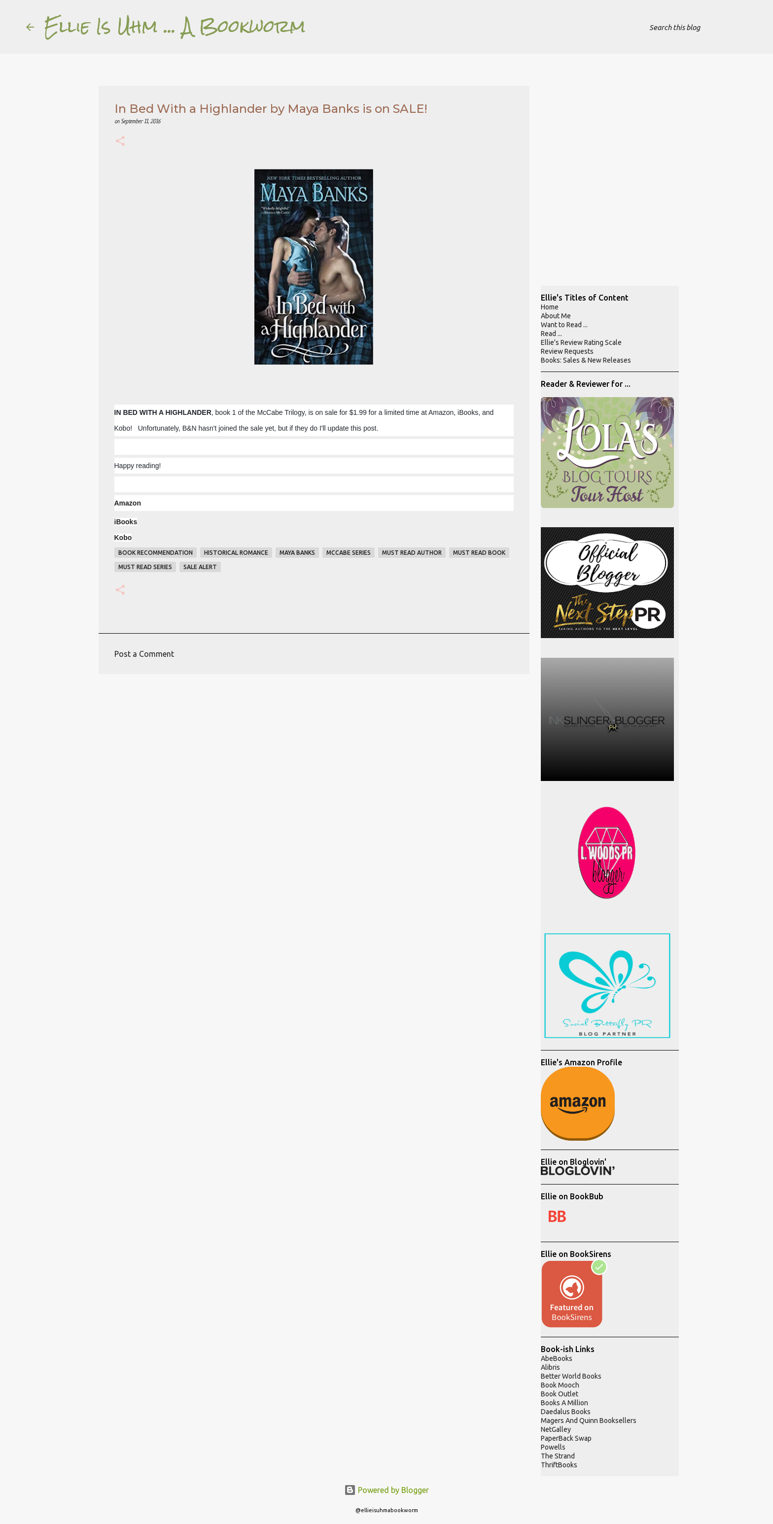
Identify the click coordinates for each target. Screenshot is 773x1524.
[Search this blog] (697, 27)
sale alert (200, 567)
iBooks (126, 522)
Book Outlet (559, 1394)
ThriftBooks (559, 1465)
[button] (120, 142)
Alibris (550, 1367)
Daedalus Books (566, 1412)
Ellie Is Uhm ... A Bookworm (175, 26)
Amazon (127, 503)
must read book (479, 552)
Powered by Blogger (386, 1490)
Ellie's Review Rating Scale (581, 342)
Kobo (123, 538)
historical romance (236, 552)
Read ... (551, 334)
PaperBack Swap (566, 1438)
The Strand (558, 1456)
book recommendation (155, 552)
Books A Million (564, 1403)
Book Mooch (560, 1385)
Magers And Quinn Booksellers (588, 1420)
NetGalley (556, 1429)
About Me (556, 316)
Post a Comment (144, 653)
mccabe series (348, 552)
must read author (412, 552)
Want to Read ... (564, 325)
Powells (553, 1447)
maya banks (297, 552)
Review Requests (567, 351)
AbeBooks (556, 1358)
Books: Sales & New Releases (586, 360)
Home (550, 307)
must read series (145, 567)
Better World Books (571, 1376)
